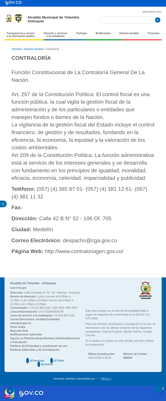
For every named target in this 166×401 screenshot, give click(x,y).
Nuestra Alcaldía (34, 49)
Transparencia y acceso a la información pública (20, 34)
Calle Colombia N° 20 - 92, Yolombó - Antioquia (45, 292)
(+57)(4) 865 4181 (42, 315)
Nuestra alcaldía (129, 33)
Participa (81, 33)
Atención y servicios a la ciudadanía (55, 34)
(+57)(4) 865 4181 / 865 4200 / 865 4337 (44, 307)
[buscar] (130, 20)
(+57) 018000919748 (37, 311)
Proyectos (154, 33)
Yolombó (17, 49)
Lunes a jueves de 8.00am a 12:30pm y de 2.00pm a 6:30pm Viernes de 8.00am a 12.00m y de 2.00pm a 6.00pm (41, 300)
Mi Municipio (103, 33)
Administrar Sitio (152, 11)
